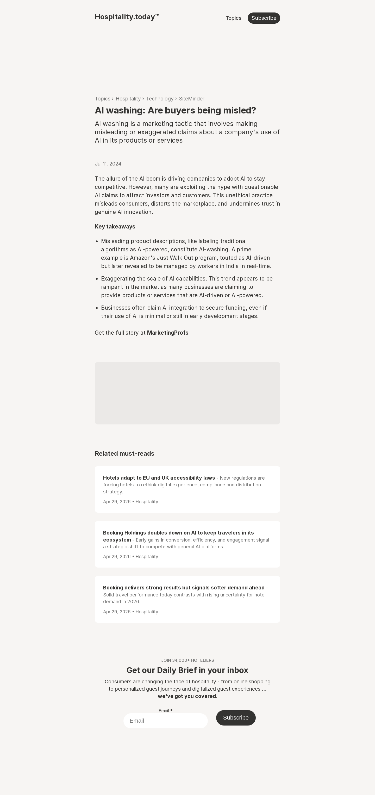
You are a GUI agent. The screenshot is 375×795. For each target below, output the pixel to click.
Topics (233, 18)
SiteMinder (191, 99)
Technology (160, 99)
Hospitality (128, 99)
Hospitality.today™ (127, 16)
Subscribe (264, 18)
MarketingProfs (168, 332)
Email (166, 710)
